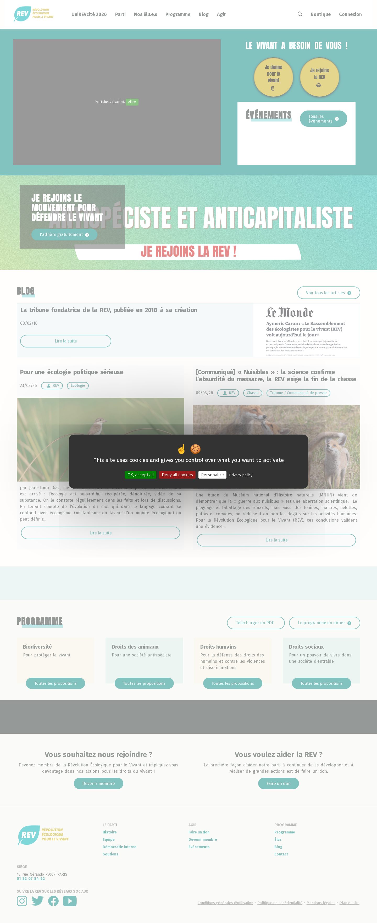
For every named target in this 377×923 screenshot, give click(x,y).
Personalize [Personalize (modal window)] (212, 474)
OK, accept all (140, 474)
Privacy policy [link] (240, 475)
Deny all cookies (177, 474)
